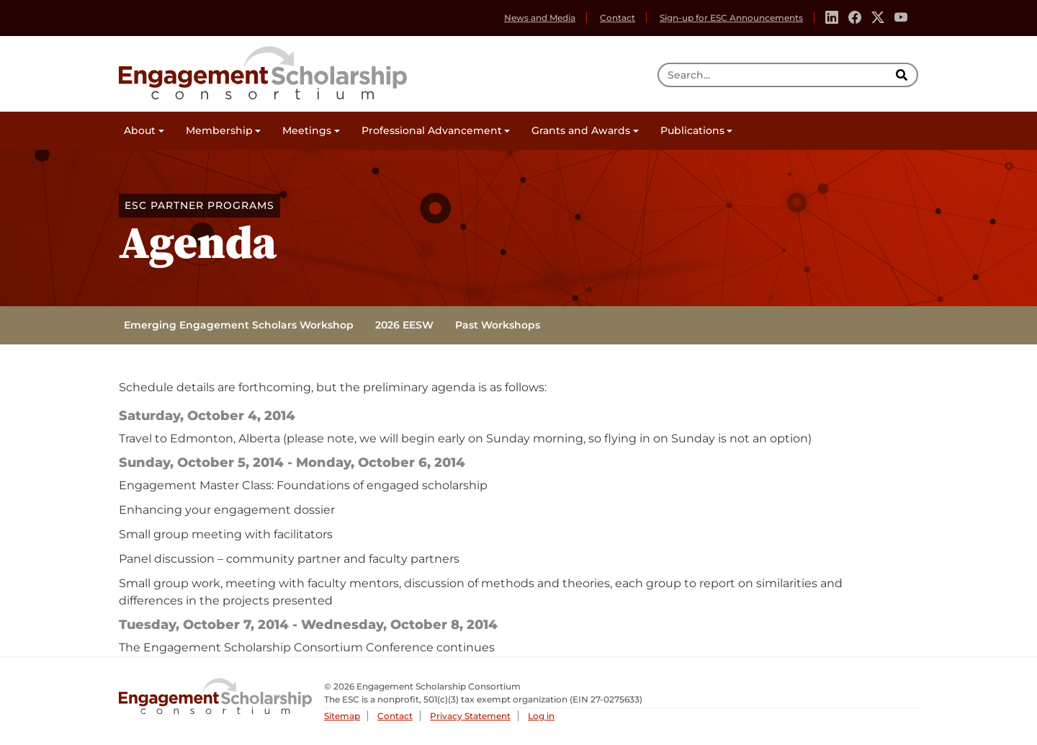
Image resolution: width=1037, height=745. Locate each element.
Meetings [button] (306, 130)
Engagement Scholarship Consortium (263, 70)
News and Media (539, 17)
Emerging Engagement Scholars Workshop (239, 324)
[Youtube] (900, 18)
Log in (541, 715)
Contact (617, 17)
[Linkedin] (831, 18)
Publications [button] (692, 130)
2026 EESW (404, 324)
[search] (903, 75)
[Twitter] (877, 18)
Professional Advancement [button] (432, 130)
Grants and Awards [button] (580, 130)
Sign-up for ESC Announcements (731, 17)
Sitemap (342, 715)
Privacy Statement (470, 715)
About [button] (140, 130)
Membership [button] (219, 130)
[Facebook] (854, 18)
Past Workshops (497, 324)
